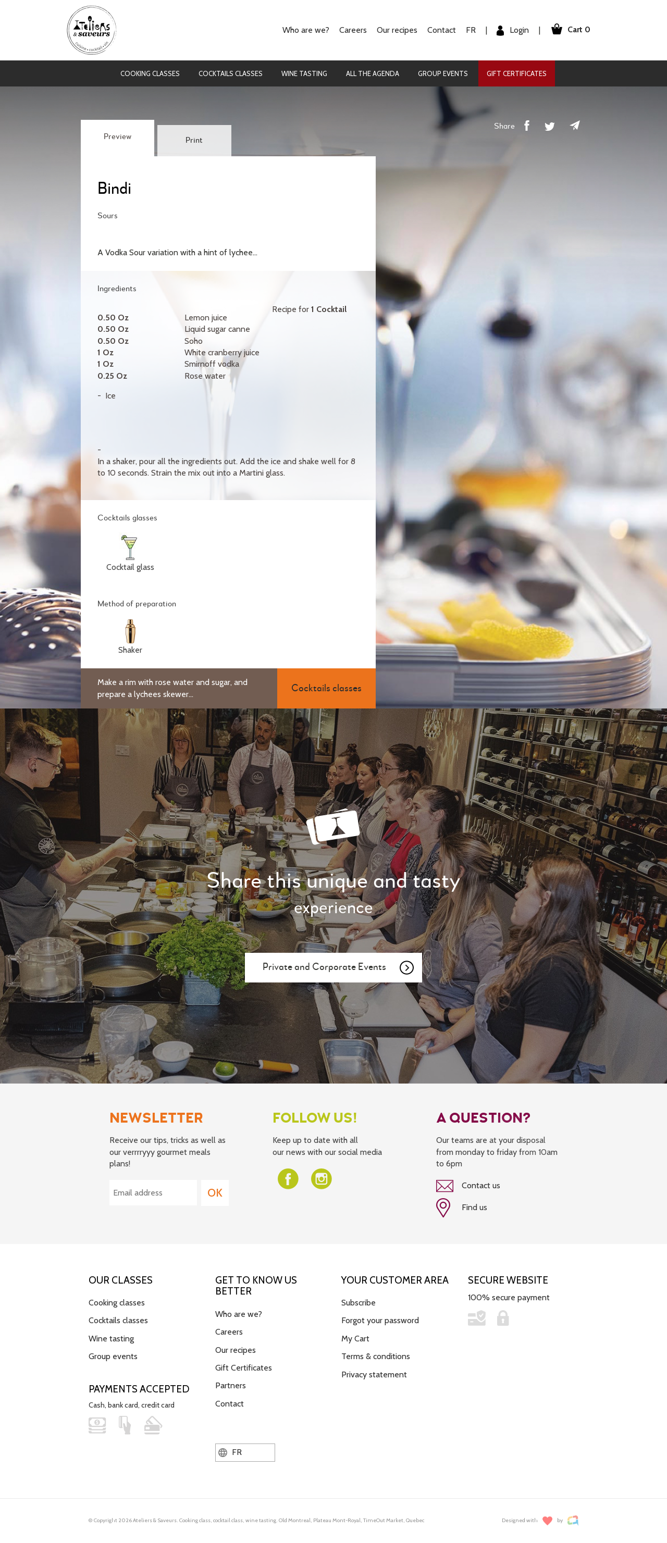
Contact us (468, 1186)
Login (513, 30)
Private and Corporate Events (339, 968)
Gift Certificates (517, 73)
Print (194, 140)
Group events (443, 73)
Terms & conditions (375, 1356)
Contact (441, 30)
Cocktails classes (231, 73)
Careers (353, 30)
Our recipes (397, 30)
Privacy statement (374, 1374)
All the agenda (372, 73)
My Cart (355, 1338)
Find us (461, 1207)
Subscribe (358, 1303)
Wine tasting (304, 73)
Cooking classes (150, 73)
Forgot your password (380, 1320)
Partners (230, 1385)
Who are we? (305, 30)
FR (471, 30)
